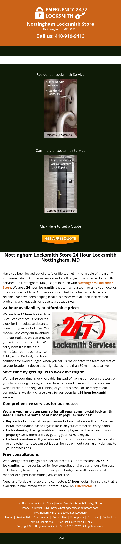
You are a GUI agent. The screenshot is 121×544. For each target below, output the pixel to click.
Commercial (41, 517)
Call (60, 538)
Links (88, 522)
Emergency (77, 517)
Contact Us (109, 517)
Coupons (93, 517)
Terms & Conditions (41, 522)
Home (9, 517)
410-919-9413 (70, 36)
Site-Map (76, 522)
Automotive (59, 517)
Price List (62, 522)
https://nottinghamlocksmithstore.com (74, 508)
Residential (23, 517)
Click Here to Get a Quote (60, 226)
